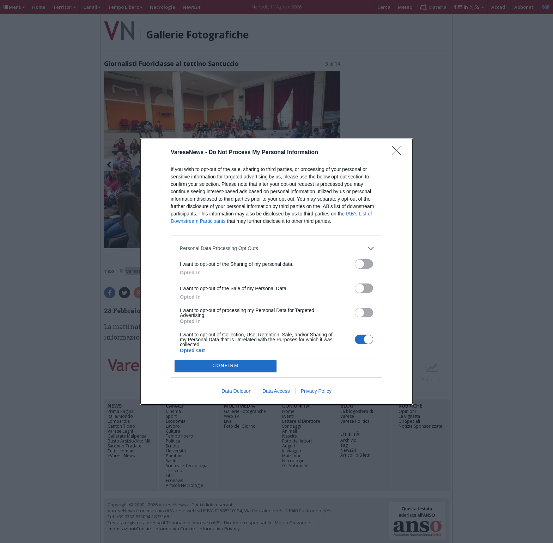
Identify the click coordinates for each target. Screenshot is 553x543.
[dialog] (276, 271)
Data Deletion (236, 391)
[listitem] (276, 248)
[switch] (364, 264)
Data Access (276, 391)
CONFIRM (225, 365)
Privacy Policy (316, 391)
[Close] (398, 152)
